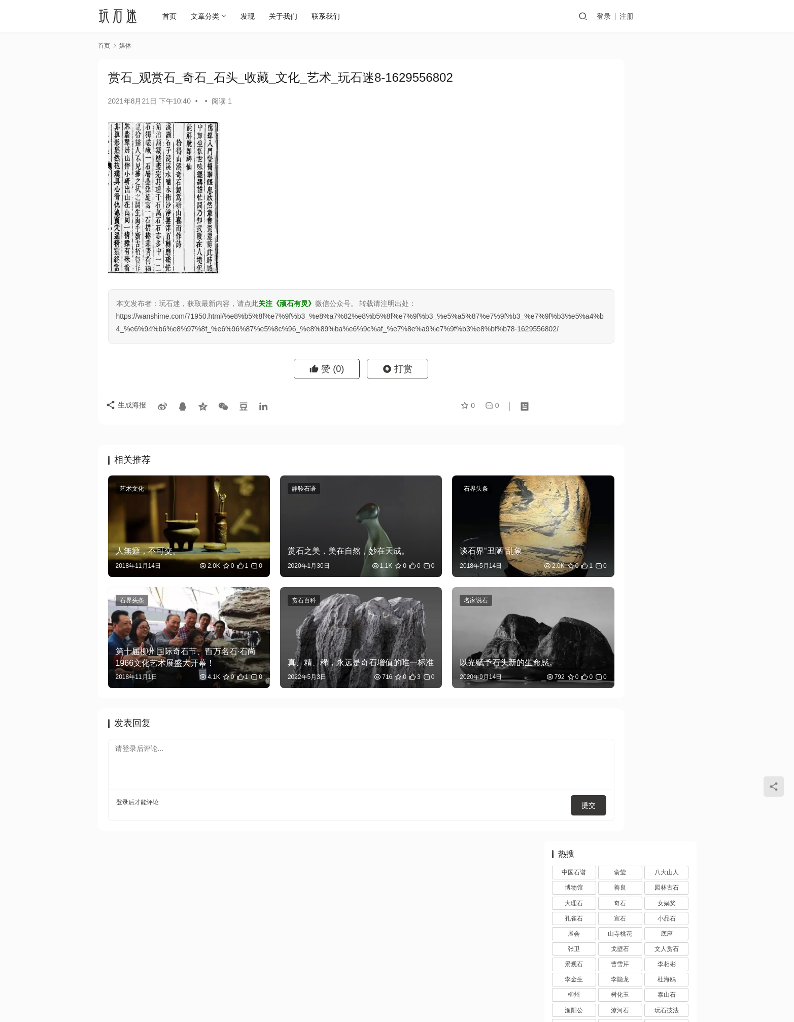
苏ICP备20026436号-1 (450, 991)
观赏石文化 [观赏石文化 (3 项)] (666, 273)
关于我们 (288, 16)
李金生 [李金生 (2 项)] (574, 196)
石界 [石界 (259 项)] (620, 243)
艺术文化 (132, 501)
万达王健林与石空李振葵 (596, 458)
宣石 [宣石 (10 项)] (620, 136)
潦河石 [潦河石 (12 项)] (620, 227)
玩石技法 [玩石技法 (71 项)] (666, 227)
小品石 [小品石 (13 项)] (667, 136)
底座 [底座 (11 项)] (667, 151)
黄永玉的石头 (629, 589)
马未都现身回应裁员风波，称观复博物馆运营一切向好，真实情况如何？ (647, 841)
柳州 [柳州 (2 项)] (574, 212)
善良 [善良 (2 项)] (620, 105)
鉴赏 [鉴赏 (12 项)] (620, 304)
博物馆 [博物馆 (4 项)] (574, 105)
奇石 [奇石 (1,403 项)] (620, 120)
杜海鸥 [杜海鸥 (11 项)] (667, 196)
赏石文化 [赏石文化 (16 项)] (620, 288)
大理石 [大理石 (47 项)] (574, 120)
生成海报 (128, 422)
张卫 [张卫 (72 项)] (574, 166)
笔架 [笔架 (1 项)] (620, 258)
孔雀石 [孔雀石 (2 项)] (574, 136)
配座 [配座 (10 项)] (667, 288)
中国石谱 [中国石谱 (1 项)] (574, 89)
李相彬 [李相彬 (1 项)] (667, 181)
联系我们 (331, 16)
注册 (653, 16)
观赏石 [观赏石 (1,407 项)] (620, 273)
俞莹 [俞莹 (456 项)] (620, 89)
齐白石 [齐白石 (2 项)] (620, 334)
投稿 (682, 16)
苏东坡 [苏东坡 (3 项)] (667, 258)
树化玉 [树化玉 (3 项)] (620, 212)
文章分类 (210, 16)
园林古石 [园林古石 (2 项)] (666, 105)
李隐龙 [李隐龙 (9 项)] (620, 196)
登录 (630, 16)
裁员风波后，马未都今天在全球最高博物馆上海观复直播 (647, 744)
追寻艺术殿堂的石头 (640, 492)
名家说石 (415, 594)
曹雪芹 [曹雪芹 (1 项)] (620, 181)
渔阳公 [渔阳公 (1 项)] (574, 227)
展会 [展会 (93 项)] (574, 151)
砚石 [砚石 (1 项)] (574, 258)
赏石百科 (273, 594)
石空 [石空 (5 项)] (667, 243)
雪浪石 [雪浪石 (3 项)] (620, 319)
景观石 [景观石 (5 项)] (574, 181)
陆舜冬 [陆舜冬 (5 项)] (667, 304)
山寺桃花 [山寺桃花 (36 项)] (620, 151)
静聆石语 (273, 501)
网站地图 (434, 975)
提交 (502, 777)
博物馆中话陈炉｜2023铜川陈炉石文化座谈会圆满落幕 (647, 550)
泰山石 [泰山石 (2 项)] (667, 212)
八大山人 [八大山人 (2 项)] (666, 89)
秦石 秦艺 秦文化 (635, 637)
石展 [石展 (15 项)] (574, 243)
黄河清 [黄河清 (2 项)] (574, 334)
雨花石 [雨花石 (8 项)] (574, 319)
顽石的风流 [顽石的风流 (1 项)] (666, 319)
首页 (174, 16)
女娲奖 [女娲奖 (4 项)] (667, 120)
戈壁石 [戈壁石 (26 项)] (620, 166)
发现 (253, 16)
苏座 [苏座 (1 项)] (574, 273)
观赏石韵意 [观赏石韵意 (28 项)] (574, 288)
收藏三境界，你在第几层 (647, 879)
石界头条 (415, 501)
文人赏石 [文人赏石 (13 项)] (666, 166)
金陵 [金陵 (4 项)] (574, 304)
